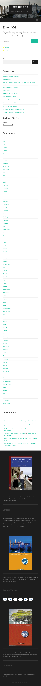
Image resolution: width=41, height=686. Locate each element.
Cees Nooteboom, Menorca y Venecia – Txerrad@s (17, 424)
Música (5, 270)
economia (5, 194)
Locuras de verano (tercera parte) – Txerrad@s (16, 443)
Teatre (4, 352)
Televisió (5, 362)
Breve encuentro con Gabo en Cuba (12, 103)
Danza (4, 182)
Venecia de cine (7, 384)
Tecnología (5, 359)
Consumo (5, 163)
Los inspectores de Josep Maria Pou (12, 99)
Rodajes (5, 324)
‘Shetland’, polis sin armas (9, 96)
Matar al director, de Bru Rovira (11, 93)
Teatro (4, 356)
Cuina (4, 172)
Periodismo (6, 277)
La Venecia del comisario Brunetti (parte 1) (14, 112)
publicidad (5, 296)
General (5, 236)
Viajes (4, 387)
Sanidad (5, 327)
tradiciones (6, 371)
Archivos (5, 122)
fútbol (4, 226)
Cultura (5, 175)
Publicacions (6, 292)
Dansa (4, 179)
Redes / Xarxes (7, 308)
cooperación (6, 169)
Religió (4, 318)
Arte (4, 141)
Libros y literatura (7, 258)
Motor (4, 267)
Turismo (5, 378)
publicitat (5, 299)
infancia (5, 248)
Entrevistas (6, 204)
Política (5, 283)
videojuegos (6, 400)
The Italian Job (32, 421)
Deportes (5, 185)
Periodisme (6, 273)
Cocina (5, 153)
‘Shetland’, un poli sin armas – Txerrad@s (14, 433)
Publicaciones (6, 289)
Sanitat (5, 330)
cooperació (6, 166)
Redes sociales (6, 311)
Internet (5, 251)
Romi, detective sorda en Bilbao (11, 76)
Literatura (5, 261)
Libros (4, 254)
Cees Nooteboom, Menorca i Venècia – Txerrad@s (17, 438)
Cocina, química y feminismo (10, 87)
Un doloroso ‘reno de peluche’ (10, 106)
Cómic (4, 157)
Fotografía (5, 220)
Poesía (4, 280)
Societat (5, 343)
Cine (4, 144)
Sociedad (5, 340)
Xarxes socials (6, 403)
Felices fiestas (6, 90)
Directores (5, 188)
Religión (5, 321)
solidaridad (6, 346)
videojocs (5, 397)
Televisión (5, 368)
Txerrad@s (20, 7)
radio (4, 305)
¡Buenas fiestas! (7, 79)
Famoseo (5, 213)
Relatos (5, 314)
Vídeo (4, 393)
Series (4, 333)
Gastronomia (6, 229)
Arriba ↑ (26, 683)
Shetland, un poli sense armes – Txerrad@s (15, 428)
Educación (5, 201)
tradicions (5, 374)
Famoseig (5, 210)
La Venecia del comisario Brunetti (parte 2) (14, 109)
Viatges (5, 390)
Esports (5, 207)
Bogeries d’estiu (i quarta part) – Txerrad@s (15, 421)
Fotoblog (5, 217)
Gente (4, 239)
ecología (5, 191)
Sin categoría (6, 337)
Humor (5, 245)
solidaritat (5, 349)
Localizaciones (6, 264)
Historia (5, 242)
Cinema (5, 147)
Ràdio (4, 302)
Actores (5, 138)
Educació (5, 198)
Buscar (4, 58)
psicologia (5, 286)
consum (5, 160)
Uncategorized (7, 381)
